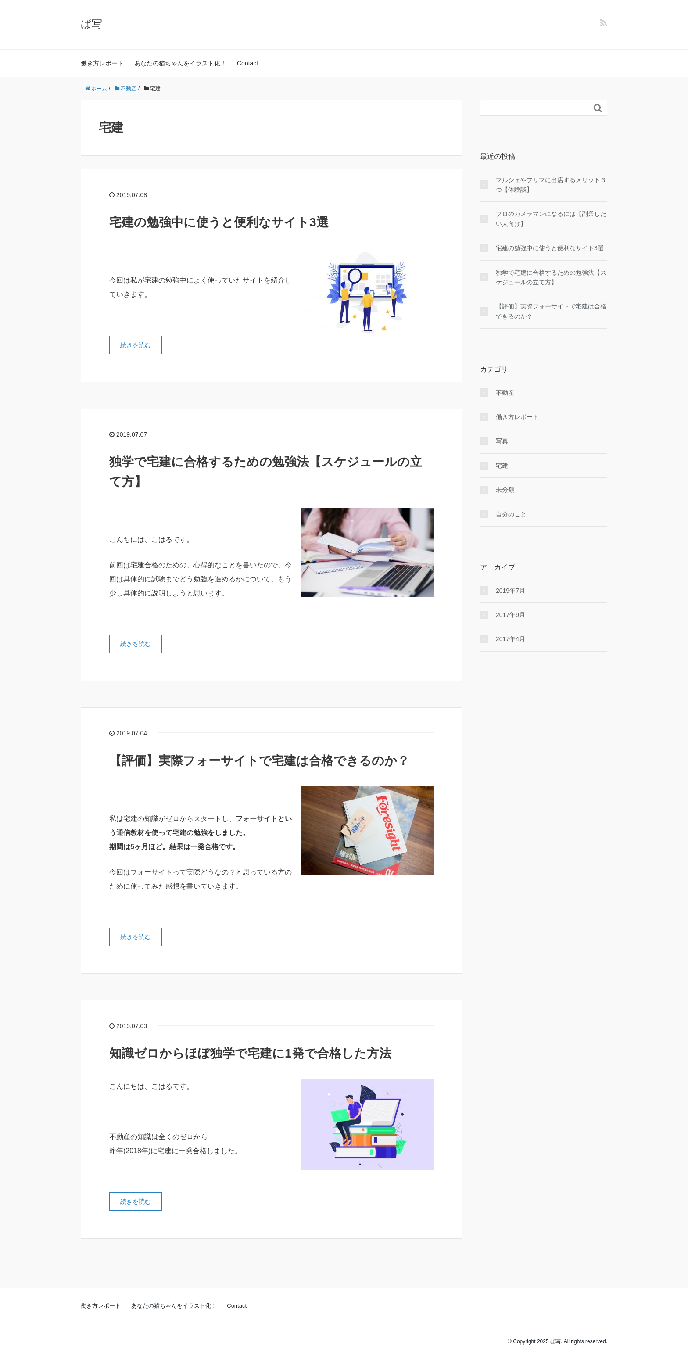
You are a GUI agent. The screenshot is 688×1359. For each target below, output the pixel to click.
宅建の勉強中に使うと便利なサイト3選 (219, 222)
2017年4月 (510, 638)
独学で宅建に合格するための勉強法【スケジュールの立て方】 (551, 277)
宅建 (502, 465)
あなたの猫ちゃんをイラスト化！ (180, 63)
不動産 (505, 392)
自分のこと (511, 514)
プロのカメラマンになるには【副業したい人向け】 (551, 218)
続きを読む (135, 344)
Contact (247, 63)
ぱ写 (91, 24)
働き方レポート (102, 63)
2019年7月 (510, 590)
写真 (502, 441)
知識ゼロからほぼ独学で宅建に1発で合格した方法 (250, 1053)
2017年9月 (510, 614)
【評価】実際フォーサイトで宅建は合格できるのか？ (259, 760)
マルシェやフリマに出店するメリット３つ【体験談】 (551, 184)
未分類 (505, 489)
